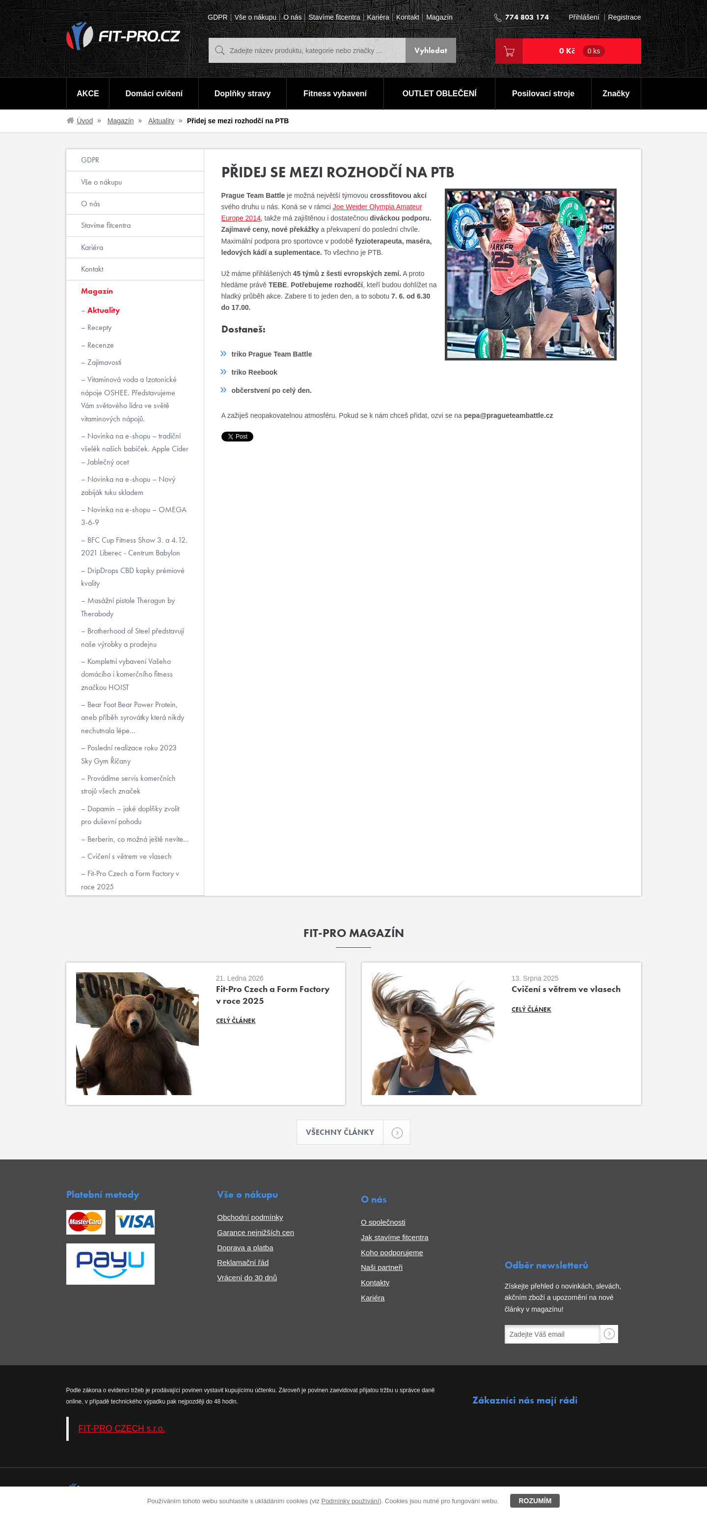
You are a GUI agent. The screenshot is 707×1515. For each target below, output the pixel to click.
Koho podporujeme (392, 1252)
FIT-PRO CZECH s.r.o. (122, 1428)
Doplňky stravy (243, 93)
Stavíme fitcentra (334, 17)
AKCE (88, 93)
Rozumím (534, 1501)
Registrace (624, 17)
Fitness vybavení (335, 93)
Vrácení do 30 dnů (247, 1277)
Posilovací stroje (543, 93)
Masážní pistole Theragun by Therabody (128, 606)
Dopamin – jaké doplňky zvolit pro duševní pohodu (130, 814)
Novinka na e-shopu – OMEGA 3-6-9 (134, 515)
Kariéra (378, 17)
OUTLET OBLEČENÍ (440, 93)
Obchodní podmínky (250, 1217)
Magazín (439, 17)
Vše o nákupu (256, 17)
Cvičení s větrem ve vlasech (128, 856)
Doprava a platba (245, 1247)
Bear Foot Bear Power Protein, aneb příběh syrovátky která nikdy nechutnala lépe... (132, 717)
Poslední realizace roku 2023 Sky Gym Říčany (129, 754)
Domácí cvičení (154, 93)
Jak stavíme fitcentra (395, 1237)
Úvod (85, 121)
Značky (615, 93)
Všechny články (344, 1132)
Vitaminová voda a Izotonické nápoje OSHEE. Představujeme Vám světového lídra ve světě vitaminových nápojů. (129, 398)
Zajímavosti (103, 362)
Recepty (98, 327)
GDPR (217, 17)
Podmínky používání (350, 1501)
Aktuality (161, 121)
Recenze (99, 345)
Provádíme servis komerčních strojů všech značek (128, 784)
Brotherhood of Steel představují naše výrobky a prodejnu (132, 637)
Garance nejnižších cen (255, 1232)
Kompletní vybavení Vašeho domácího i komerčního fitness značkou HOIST (127, 674)
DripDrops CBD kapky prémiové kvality (133, 576)
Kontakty (375, 1282)
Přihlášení (584, 17)
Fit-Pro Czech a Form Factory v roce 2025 (130, 879)
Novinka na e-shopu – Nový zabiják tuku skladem (128, 485)
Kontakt (407, 17)
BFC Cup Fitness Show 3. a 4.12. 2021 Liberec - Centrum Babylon (134, 546)
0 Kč (582, 51)
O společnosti (383, 1222)
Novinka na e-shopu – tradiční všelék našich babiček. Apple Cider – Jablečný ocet (135, 449)
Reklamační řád (243, 1262)
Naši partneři (382, 1267)
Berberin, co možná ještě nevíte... (137, 839)
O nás (292, 17)
